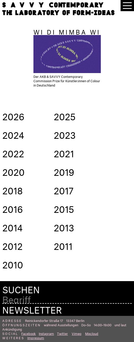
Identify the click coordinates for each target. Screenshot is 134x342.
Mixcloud (91, 333)
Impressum (35, 337)
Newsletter (32, 308)
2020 (13, 171)
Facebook (28, 333)
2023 (65, 134)
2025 (65, 115)
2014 (12, 226)
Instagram (46, 333)
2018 (12, 189)
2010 (12, 263)
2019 (64, 171)
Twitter (62, 333)
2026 (13, 115)
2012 (12, 245)
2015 (64, 208)
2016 (12, 208)
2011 (63, 245)
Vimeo (76, 333)
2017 (63, 189)
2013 (64, 226)
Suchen (21, 288)
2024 (13, 134)
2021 (64, 152)
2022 (13, 152)
